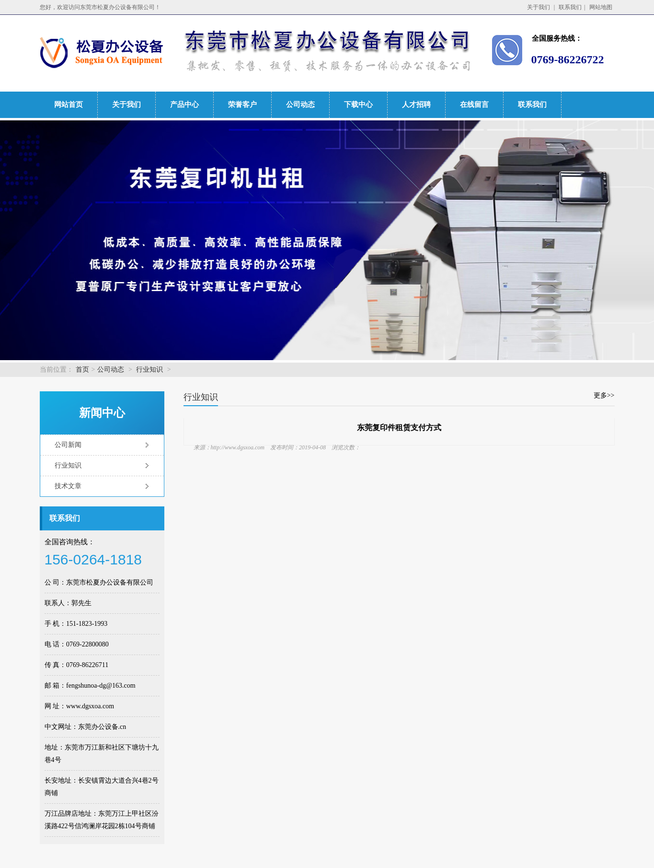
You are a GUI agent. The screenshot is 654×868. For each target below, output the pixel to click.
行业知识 (149, 369)
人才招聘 (416, 104)
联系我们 (570, 7)
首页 (82, 369)
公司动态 (300, 104)
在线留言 (474, 104)
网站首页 (68, 104)
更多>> (604, 395)
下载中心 (358, 104)
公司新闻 (68, 444)
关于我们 (538, 7)
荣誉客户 (242, 104)
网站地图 (600, 7)
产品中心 (184, 104)
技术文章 (68, 486)
